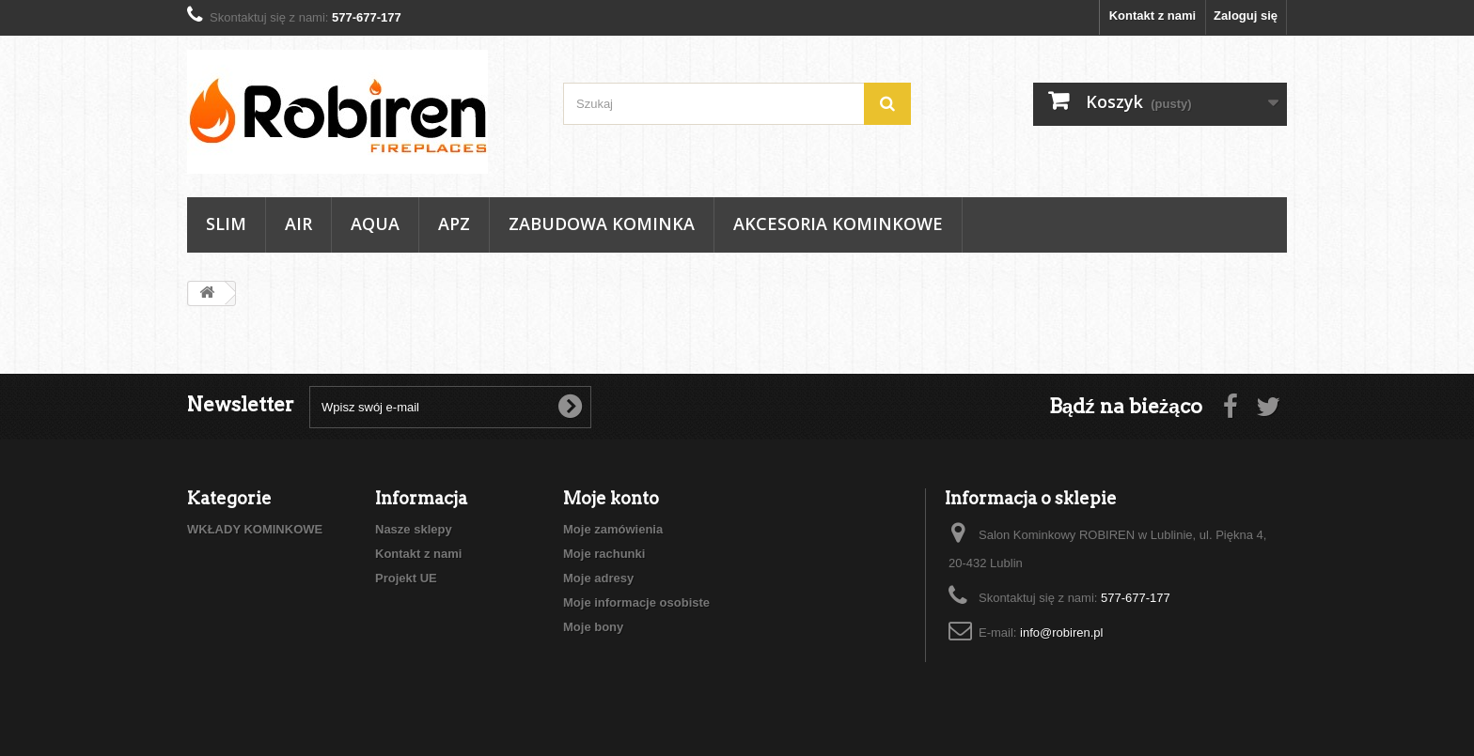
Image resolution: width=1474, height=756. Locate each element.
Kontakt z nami (1152, 15)
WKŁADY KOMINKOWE (254, 529)
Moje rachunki (604, 554)
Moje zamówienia (613, 529)
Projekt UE (406, 578)
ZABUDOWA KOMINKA (602, 223)
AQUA (375, 223)
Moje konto (611, 498)
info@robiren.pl (1061, 632)
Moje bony (593, 627)
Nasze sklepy (413, 529)
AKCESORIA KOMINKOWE (838, 223)
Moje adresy (598, 578)
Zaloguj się (1246, 15)
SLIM (226, 223)
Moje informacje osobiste (636, 602)
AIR (298, 223)
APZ (454, 223)
